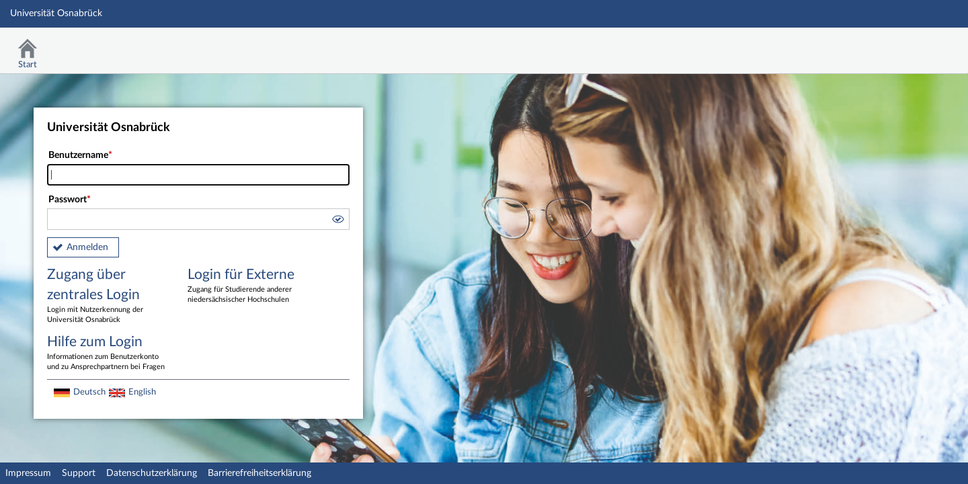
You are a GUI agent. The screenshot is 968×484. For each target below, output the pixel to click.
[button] (337, 221)
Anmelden (87, 247)
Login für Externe (248, 286)
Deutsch (89, 392)
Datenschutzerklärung (151, 473)
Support (78, 473)
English (142, 392)
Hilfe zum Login (107, 353)
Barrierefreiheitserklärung (259, 473)
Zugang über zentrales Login (107, 296)
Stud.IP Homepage (916, 45)
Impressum (28, 473)
